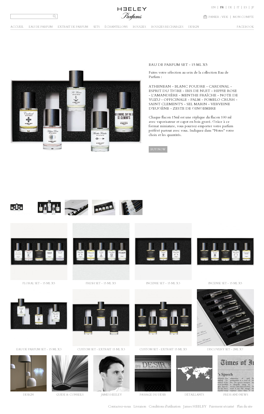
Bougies (139, 27)
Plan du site (245, 406)
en (213, 7)
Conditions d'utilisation (165, 406)
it (238, 7)
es (245, 7)
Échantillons (116, 27)
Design (193, 27)
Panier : (218, 17)
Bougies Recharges (167, 27)
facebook (245, 27)
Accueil (17, 27)
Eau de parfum (41, 27)
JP (253, 7)
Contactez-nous (119, 406)
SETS (96, 27)
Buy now (158, 149)
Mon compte (243, 17)
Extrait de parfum (73, 27)
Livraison (139, 406)
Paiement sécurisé (221, 406)
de (230, 7)
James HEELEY (194, 406)
